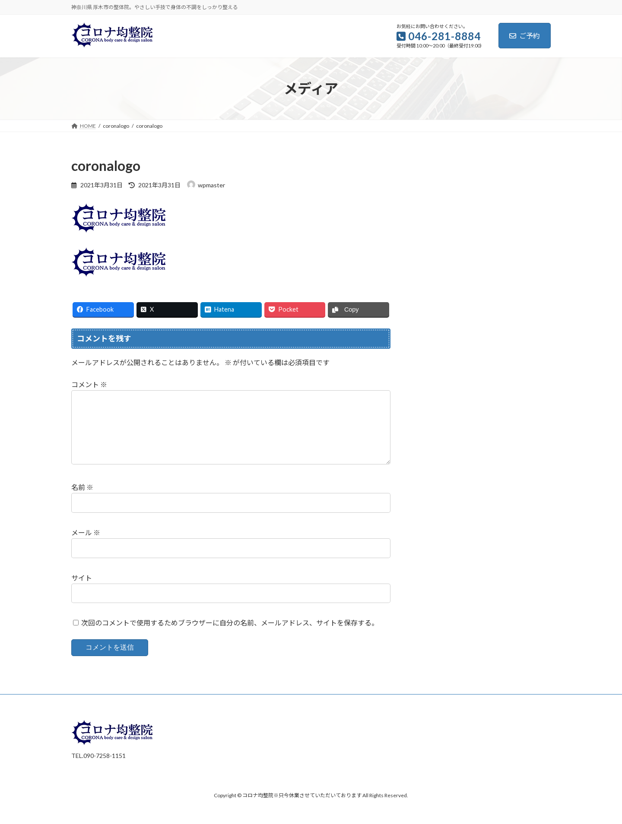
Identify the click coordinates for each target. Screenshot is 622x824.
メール (85, 546)
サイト (81, 591)
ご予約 (524, 36)
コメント (89, 384)
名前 (82, 501)
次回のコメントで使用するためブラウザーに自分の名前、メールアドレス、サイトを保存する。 (229, 637)
